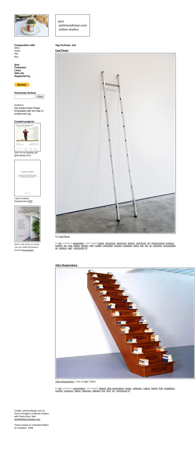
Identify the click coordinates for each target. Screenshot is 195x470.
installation (169, 388)
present (59, 391)
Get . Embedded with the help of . (28, 111)
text (103, 391)
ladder (77, 245)
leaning (84, 245)
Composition (79, 388)
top (146, 245)
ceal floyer (141, 243)
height (154, 388)
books (128, 388)
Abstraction (78, 243)
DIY (148, 243)
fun (65, 245)
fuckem (58, 245)
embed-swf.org (22, 113)
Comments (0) (80, 248)
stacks (77, 391)
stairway (96, 391)
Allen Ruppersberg (66, 265)
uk (150, 245)
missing (118, 245)
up (56, 248)
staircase (86, 391)
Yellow (17, 51)
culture (146, 388)
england (170, 243)
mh (59, 243)
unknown (157, 245)
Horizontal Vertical (25, 93)
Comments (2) (123, 391)
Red (16, 54)
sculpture (127, 245)
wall (70, 248)
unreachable (169, 245)
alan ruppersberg (115, 388)
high (70, 245)
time (109, 391)
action (101, 243)
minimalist (108, 245)
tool (142, 245)
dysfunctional (158, 243)
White (17, 48)
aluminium (110, 243)
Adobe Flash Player (29, 108)
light (92, 245)
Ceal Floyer (62, 50)
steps (136, 245)
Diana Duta (24, 416)
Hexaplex (22, 428)
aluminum (122, 243)
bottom (131, 243)
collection (137, 388)
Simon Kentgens (22, 413)
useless (63, 248)
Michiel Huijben (41, 413)
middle (98, 245)
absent (102, 388)
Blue (16, 57)
